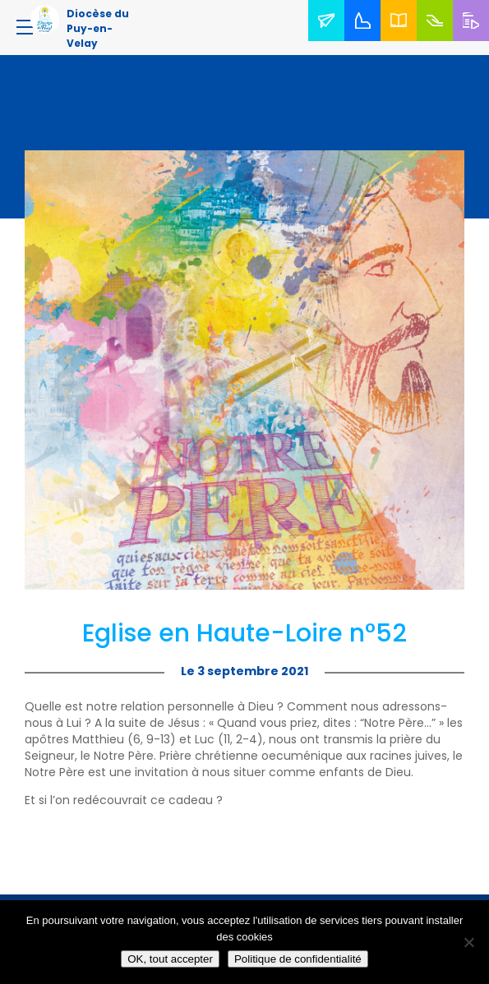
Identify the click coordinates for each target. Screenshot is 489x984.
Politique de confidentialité (298, 959)
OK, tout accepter (170, 959)
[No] (468, 942)
